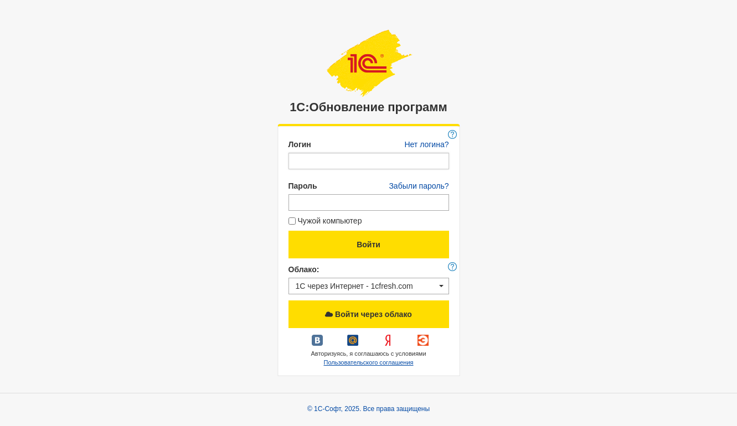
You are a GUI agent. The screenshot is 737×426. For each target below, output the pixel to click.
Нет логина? (426, 144)
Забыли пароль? (419, 185)
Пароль (302, 185)
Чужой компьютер (325, 220)
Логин (299, 144)
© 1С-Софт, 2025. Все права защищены (368, 409)
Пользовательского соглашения (368, 362)
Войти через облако (368, 314)
